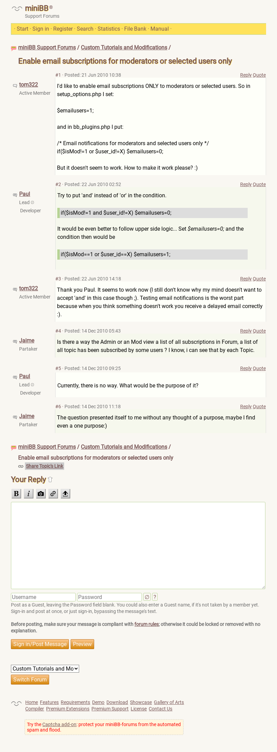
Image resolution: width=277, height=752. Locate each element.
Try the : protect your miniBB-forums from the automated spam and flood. (104, 727)
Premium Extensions (67, 708)
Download (117, 702)
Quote (259, 75)
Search (85, 29)
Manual (159, 29)
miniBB (36, 8)
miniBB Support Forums (47, 47)
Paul (24, 194)
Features (49, 702)
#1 (58, 75)
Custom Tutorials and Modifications (124, 47)
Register (63, 29)
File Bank (135, 29)
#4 (58, 331)
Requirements (75, 702)
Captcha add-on (59, 724)
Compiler (34, 708)
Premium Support (110, 708)
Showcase (141, 702)
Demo (98, 702)
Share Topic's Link (44, 466)
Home (31, 702)
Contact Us (160, 708)
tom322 (28, 84)
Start (22, 29)
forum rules (146, 624)
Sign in (40, 29)
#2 (58, 184)
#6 (58, 406)
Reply (246, 75)
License (139, 708)
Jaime (26, 340)
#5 (58, 368)
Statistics (109, 29)
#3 (58, 278)
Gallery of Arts (169, 702)
